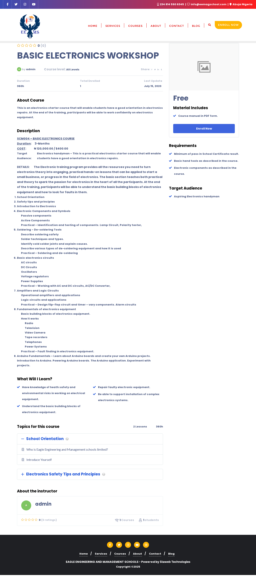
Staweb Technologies (175, 562)
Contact (155, 554)
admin (30, 69)
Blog (171, 554)
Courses (120, 554)
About (137, 554)
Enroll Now (228, 24)
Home (83, 554)
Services (101, 554)
